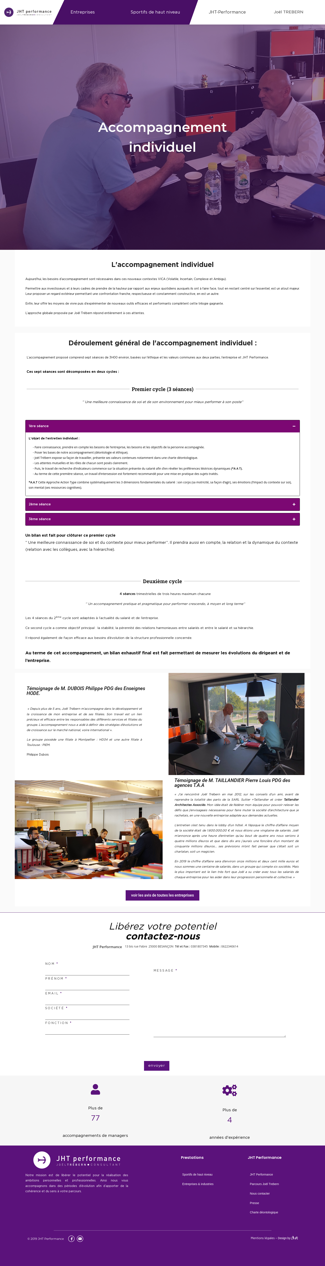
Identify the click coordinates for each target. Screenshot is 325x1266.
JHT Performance (261, 1174)
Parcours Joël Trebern (264, 1184)
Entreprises (83, 12)
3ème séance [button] (162, 519)
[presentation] (165, 1049)
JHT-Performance (227, 12)
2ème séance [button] (162, 504)
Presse (254, 1203)
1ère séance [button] (162, 426)
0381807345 (199, 946)
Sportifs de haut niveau (155, 12)
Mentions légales (263, 1238)
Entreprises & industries (197, 1184)
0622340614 (229, 946)
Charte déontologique (264, 1212)
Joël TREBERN (288, 12)
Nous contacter (260, 1193)
